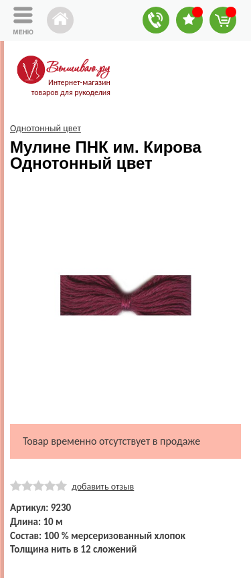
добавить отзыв (103, 486)
